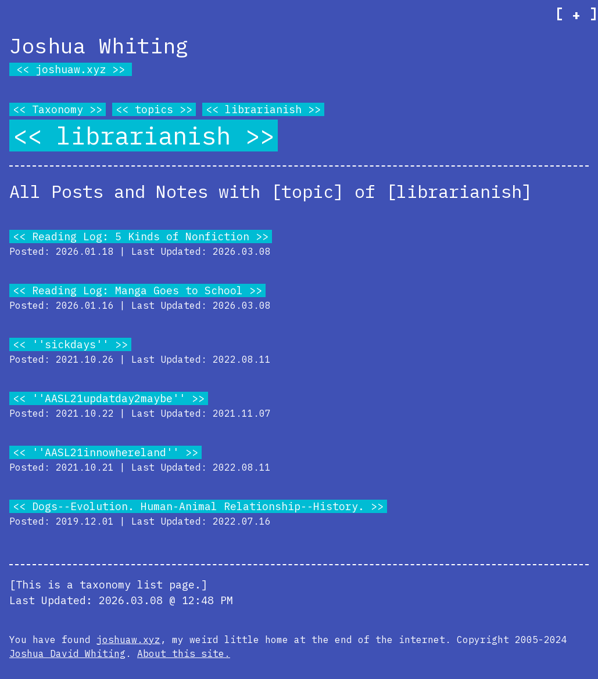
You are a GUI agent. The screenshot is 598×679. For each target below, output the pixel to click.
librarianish (263, 109)
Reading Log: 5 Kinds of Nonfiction (140, 236)
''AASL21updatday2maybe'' (108, 398)
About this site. (183, 653)
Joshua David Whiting (67, 653)
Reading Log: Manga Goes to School (137, 290)
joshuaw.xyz (70, 69)
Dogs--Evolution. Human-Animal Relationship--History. (198, 506)
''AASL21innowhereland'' (105, 452)
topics (154, 109)
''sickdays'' (70, 344)
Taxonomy (57, 109)
